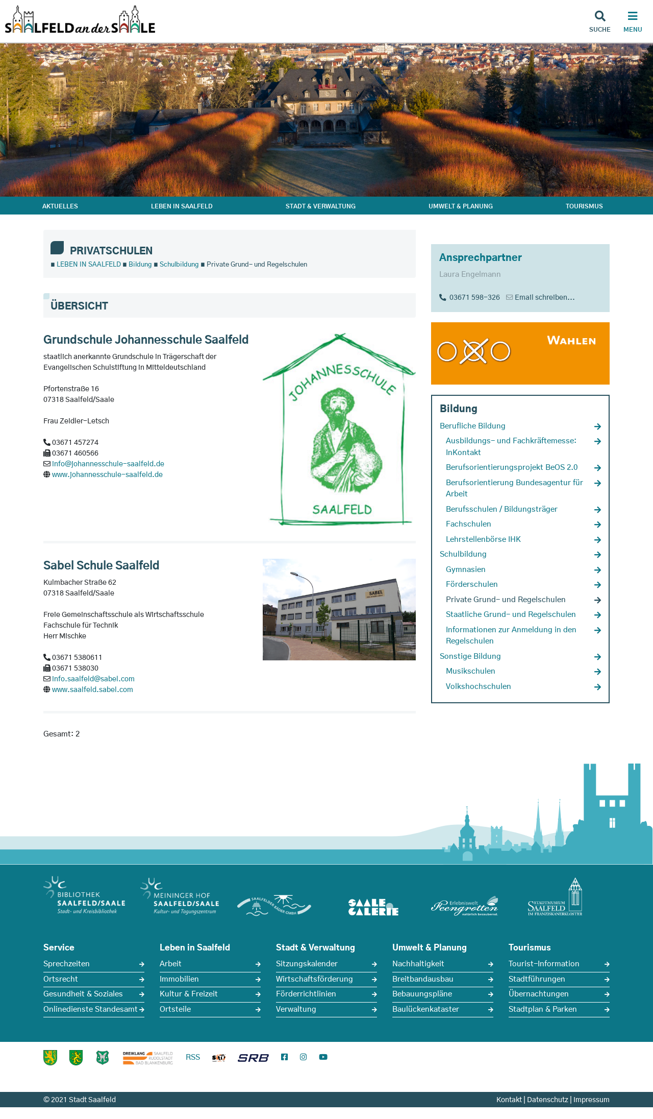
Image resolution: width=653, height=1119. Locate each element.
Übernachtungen (539, 994)
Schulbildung (179, 264)
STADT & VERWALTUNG (321, 206)
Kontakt (509, 1100)
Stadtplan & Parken (543, 1009)
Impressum (591, 1100)
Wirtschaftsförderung (314, 979)
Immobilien (179, 979)
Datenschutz (547, 1100)
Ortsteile (175, 1009)
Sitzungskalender (307, 964)
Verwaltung (296, 1009)
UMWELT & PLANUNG (461, 206)
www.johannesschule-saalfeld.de (107, 475)
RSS (193, 1057)
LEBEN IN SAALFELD (182, 206)
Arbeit (171, 964)
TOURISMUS (584, 206)
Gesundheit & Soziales (83, 994)
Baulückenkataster (425, 1009)
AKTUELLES (60, 206)
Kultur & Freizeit (189, 994)
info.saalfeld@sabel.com (93, 679)
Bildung (140, 264)
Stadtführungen (537, 979)
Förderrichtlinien (306, 994)
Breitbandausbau (423, 979)
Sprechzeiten (66, 964)
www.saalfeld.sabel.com (92, 690)
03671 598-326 (469, 297)
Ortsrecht (60, 979)
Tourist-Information (544, 964)
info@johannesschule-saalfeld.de (108, 464)
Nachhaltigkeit (418, 964)
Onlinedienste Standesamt (90, 1009)
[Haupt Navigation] (632, 23)
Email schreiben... (545, 297)
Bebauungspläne (422, 994)
